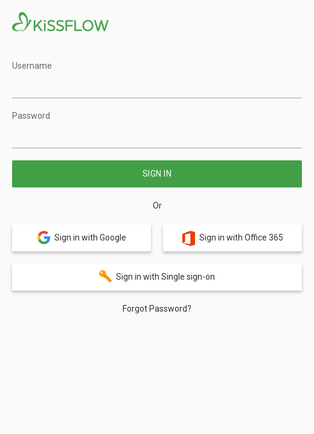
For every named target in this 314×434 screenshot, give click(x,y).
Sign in (157, 173)
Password (31, 116)
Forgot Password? (157, 308)
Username (32, 66)
